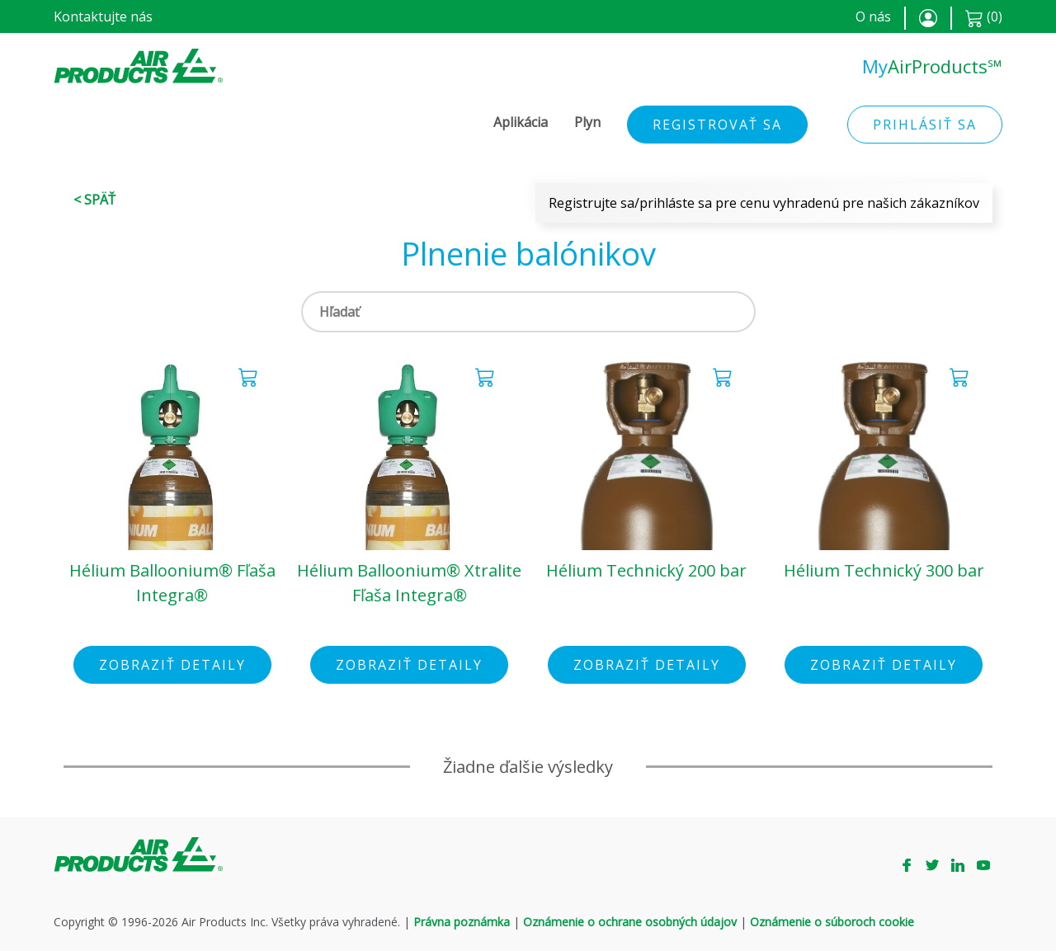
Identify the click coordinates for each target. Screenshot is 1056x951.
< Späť (94, 200)
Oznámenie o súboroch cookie (832, 922)
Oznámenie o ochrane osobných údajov (630, 922)
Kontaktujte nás (103, 16)
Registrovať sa (717, 124)
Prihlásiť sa (925, 124)
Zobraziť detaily (172, 665)
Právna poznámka (461, 922)
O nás (873, 16)
